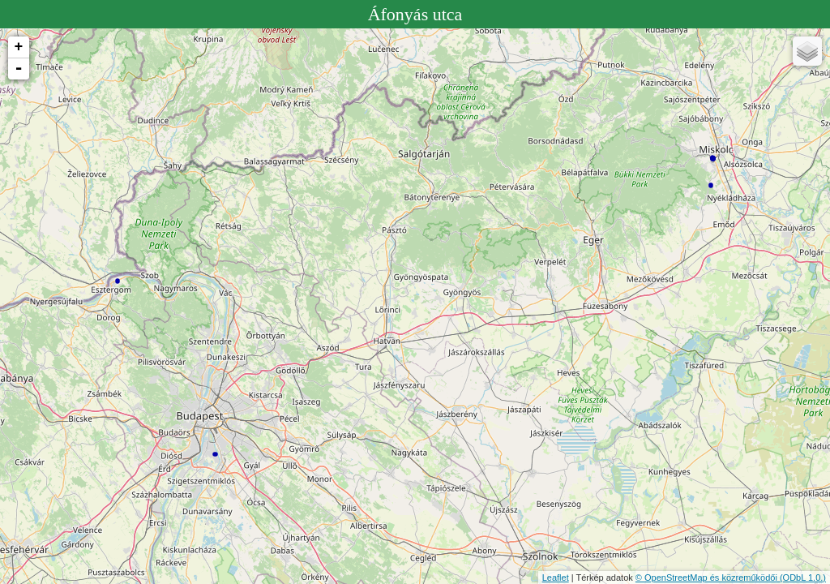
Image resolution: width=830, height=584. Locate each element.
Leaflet (555, 577)
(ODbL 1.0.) (803, 577)
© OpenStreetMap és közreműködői (707, 577)
